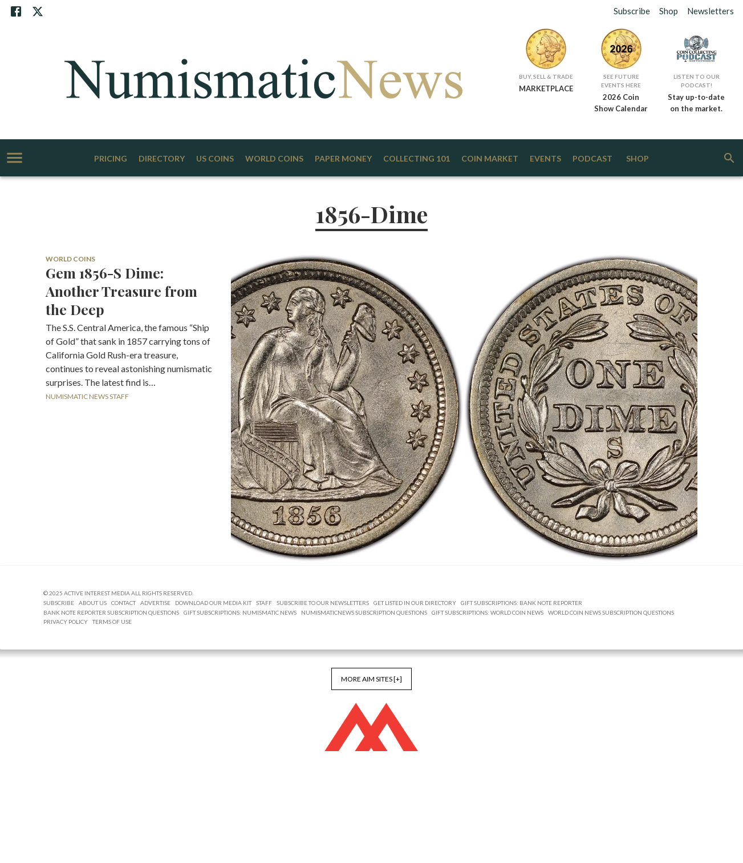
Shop (668, 11)
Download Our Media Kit (213, 602)
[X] (37, 11)
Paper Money (343, 159)
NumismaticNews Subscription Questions (364, 612)
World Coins (274, 159)
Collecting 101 (416, 159)
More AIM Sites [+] (371, 679)
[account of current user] (14, 157)
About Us (93, 602)
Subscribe (632, 11)
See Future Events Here (621, 80)
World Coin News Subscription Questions (611, 612)
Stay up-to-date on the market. (696, 102)
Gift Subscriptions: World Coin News (487, 612)
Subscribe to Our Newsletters (323, 602)
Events (545, 159)
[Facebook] (16, 11)
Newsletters (710, 11)
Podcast (592, 159)
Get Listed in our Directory (414, 602)
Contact (123, 602)
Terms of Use (112, 621)
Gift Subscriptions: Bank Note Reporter (521, 602)
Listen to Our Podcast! (696, 80)
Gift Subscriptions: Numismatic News (240, 612)
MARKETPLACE (546, 88)
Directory (161, 159)
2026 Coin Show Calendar (621, 102)
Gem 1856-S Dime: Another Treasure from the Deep (121, 291)
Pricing (111, 159)
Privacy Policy (65, 621)
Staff (264, 602)
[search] (729, 158)
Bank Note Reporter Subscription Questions (111, 612)
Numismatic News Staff (87, 396)
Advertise (155, 602)
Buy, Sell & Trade (546, 76)
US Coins (215, 159)
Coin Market (490, 159)
